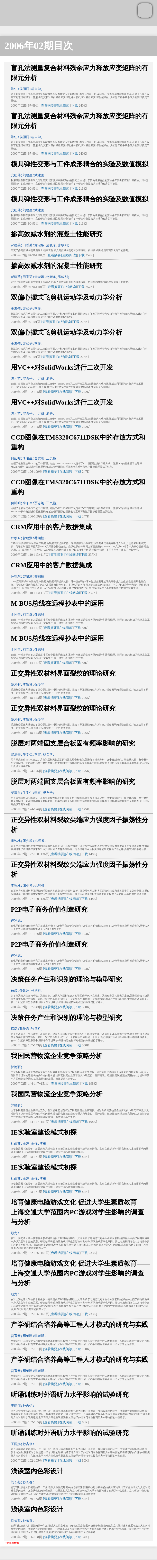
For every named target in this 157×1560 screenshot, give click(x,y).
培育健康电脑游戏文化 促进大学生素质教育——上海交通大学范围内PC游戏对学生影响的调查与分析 (80, 1212)
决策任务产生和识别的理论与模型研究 (66, 979)
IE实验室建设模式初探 (44, 1132)
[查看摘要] (47, 105)
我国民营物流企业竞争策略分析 (56, 1055)
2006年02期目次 (38, 45)
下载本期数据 (11, 1543)
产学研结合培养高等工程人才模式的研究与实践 (79, 1324)
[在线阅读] (62, 105)
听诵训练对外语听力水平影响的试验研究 (70, 1394)
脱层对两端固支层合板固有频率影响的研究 (73, 743)
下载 (74, 105)
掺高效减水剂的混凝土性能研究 (56, 234)
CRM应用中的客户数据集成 (51, 527)
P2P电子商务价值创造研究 (49, 909)
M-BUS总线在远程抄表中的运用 (57, 603)
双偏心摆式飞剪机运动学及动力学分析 (66, 297)
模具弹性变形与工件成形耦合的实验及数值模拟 (79, 164)
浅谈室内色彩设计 (37, 1471)
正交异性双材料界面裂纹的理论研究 (63, 673)
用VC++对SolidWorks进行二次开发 (62, 367)
